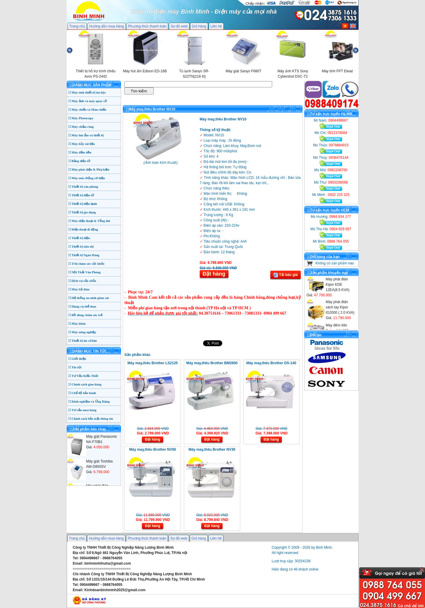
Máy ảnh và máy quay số (89, 101)
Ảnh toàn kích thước (160, 163)
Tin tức (77, 367)
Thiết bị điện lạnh (84, 203)
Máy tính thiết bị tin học (89, 92)
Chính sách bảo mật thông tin (92, 418)
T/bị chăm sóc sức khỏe (88, 263)
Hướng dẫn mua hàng (106, 26)
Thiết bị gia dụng (84, 212)
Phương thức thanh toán (147, 26)
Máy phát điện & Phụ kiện (90, 169)
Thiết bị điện (81, 238)
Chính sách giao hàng (87, 384)
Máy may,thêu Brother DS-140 (271, 363)
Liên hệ (216, 26)
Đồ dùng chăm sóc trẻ (87, 315)
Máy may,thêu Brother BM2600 (212, 363)
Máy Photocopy (83, 118)
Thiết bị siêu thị (83, 246)
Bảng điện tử (81, 161)
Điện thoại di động (85, 229)
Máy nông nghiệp (84, 332)
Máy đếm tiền (81, 152)
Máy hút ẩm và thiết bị (88, 135)
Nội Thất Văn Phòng (86, 272)
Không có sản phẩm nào (335, 263)
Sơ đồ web (179, 26)
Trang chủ (77, 26)
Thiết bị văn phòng (85, 186)
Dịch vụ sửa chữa (84, 280)
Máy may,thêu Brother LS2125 (153, 363)
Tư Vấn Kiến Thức (85, 375)
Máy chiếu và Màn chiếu (89, 109)
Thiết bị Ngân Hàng (85, 255)
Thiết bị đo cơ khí (84, 340)
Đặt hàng (214, 274)
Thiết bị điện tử (83, 195)
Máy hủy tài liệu (83, 144)
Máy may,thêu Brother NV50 (152, 449)
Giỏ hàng (199, 26)
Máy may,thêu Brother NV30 (212, 449)
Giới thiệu (79, 358)
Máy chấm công (83, 126)
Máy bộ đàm (81, 289)
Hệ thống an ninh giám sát (90, 298)
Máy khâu (79, 323)
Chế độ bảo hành (84, 393)
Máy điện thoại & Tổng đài (91, 221)
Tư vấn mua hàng (84, 410)
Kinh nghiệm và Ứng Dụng (91, 401)
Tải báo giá (285, 275)
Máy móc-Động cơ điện (88, 178)
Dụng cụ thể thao (84, 306)
